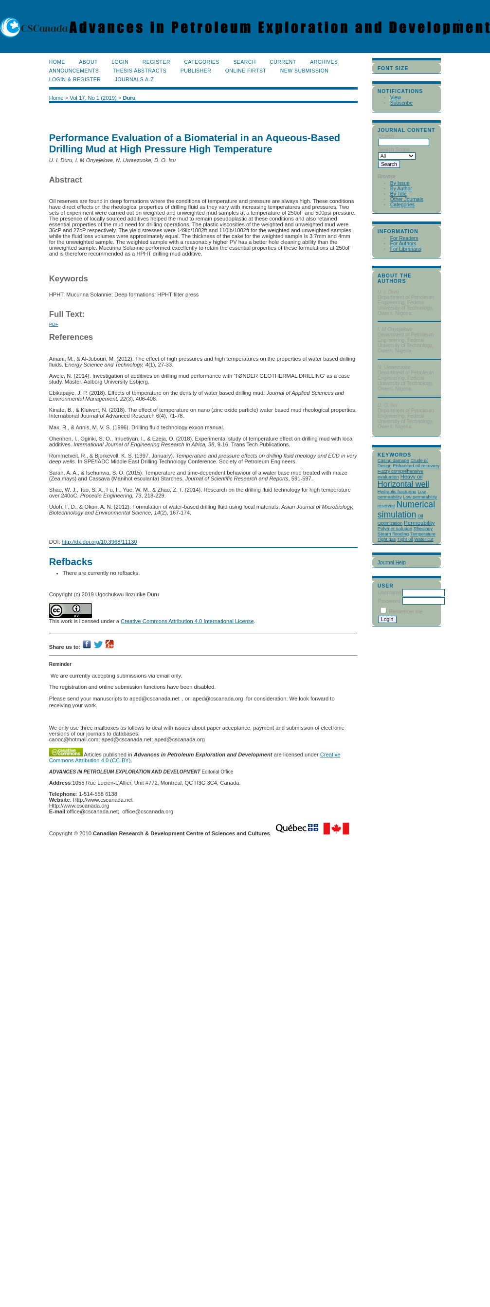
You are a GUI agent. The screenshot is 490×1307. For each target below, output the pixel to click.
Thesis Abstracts (140, 71)
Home (57, 62)
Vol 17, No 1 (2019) (93, 98)
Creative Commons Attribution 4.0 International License (187, 621)
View (395, 97)
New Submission (304, 71)
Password (389, 601)
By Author (401, 188)
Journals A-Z (134, 79)
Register (156, 62)
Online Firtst (246, 71)
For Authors (403, 243)
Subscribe (401, 103)
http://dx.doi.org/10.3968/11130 (99, 542)
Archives (324, 62)
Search (244, 62)
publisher (196, 71)
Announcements (74, 71)
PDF (53, 324)
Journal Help (392, 562)
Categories (402, 204)
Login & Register (75, 79)
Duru (129, 98)
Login (119, 62)
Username (389, 592)
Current (283, 62)
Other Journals (406, 199)
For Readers (404, 238)
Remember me (406, 611)
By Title (398, 194)
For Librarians (405, 249)
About (88, 62)
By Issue (400, 183)
